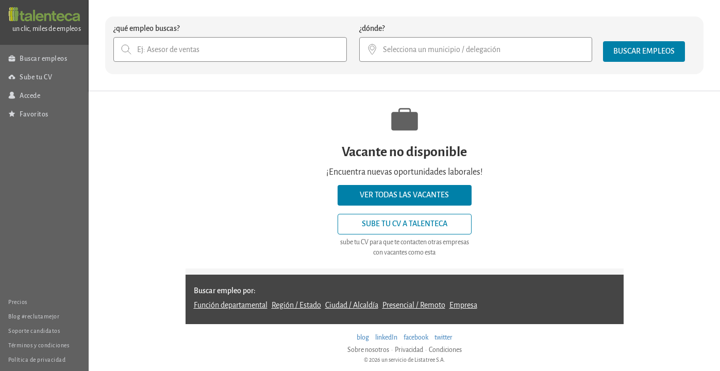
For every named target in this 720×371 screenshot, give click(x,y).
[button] (644, 51)
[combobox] (230, 49)
